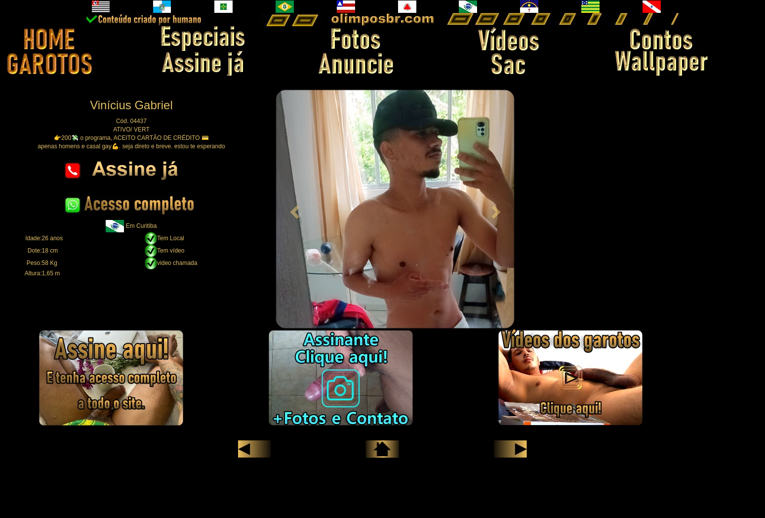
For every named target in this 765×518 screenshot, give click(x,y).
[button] (293, 209)
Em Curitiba (141, 225)
